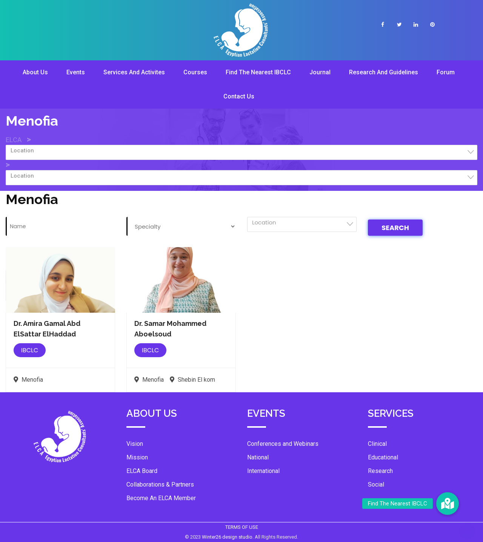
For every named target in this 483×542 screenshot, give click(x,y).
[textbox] (244, 150)
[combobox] (241, 152)
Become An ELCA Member (161, 498)
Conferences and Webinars (282, 443)
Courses (195, 72)
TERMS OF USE (241, 527)
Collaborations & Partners (160, 484)
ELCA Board (141, 470)
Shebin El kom (192, 379)
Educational (383, 457)
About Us (35, 72)
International (263, 470)
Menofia (28, 379)
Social (376, 484)
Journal (320, 72)
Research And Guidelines (383, 72)
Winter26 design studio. (228, 537)
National (258, 457)
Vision (134, 443)
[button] (447, 503)
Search (395, 227)
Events (75, 72)
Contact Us (238, 96)
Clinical (377, 443)
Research (380, 470)
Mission (137, 457)
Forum (446, 72)
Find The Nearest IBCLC (258, 72)
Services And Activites (134, 72)
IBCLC (29, 350)
